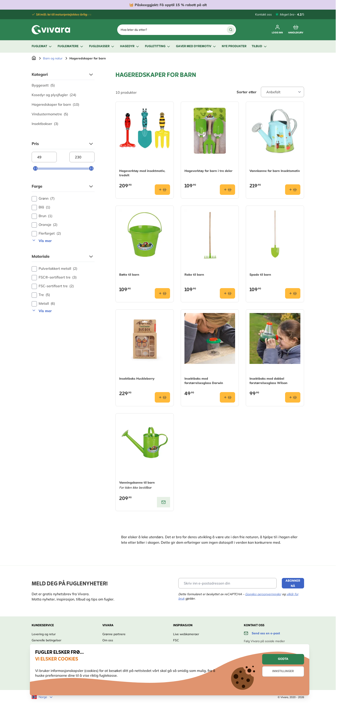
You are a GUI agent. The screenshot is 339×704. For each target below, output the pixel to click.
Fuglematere (71, 46)
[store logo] (51, 30)
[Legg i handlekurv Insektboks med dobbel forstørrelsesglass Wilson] (292, 397)
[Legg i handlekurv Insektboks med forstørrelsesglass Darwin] (227, 397)
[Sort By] (282, 92)
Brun (42, 216)
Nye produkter (234, 46)
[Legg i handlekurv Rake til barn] (227, 293)
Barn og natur (52, 58)
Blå (41, 207)
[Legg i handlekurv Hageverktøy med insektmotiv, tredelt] (162, 189)
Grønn (43, 198)
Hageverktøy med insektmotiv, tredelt (142, 173)
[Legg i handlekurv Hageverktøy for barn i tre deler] (227, 189)
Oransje (44, 225)
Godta (283, 659)
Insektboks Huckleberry (137, 379)
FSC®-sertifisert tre (54, 277)
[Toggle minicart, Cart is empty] (295, 30)
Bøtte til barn (129, 275)
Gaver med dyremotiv (196, 46)
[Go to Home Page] (34, 58)
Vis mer (42, 240)
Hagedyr (130, 46)
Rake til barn (194, 275)
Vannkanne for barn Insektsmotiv (275, 171)
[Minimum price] (44, 157)
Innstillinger (283, 671)
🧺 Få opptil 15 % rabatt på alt (168, 5)
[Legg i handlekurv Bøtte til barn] (162, 293)
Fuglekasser (102, 46)
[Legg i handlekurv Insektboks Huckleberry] (162, 397)
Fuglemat (42, 46)
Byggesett (43, 85)
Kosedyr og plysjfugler (54, 94)
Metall (43, 303)
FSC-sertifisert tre (53, 286)
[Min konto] (277, 30)
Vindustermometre (50, 114)
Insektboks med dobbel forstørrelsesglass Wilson (268, 381)
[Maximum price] (82, 157)
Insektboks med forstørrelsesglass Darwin (203, 381)
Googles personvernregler (263, 594)
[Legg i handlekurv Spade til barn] (292, 293)
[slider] (35, 168)
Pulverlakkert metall (54, 269)
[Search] (231, 30)
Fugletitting (158, 46)
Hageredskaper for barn (55, 104)
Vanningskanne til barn (137, 482)
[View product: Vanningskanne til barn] (163, 502)
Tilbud (259, 46)
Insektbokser (45, 123)
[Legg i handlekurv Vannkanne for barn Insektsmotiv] (292, 189)
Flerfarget (46, 233)
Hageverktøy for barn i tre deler (208, 171)
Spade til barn (260, 275)
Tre (41, 295)
